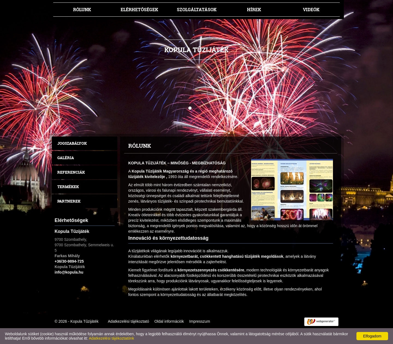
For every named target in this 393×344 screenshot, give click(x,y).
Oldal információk (169, 321)
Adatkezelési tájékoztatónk (111, 338)
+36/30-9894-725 (69, 261)
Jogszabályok (72, 143)
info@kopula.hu (69, 272)
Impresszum (199, 321)
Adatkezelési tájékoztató (128, 321)
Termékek (68, 186)
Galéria (65, 157)
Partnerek (69, 201)
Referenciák (71, 172)
